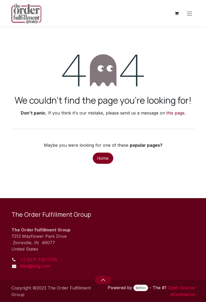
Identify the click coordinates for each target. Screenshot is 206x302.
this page (175, 113)
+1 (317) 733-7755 (38, 259)
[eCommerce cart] (176, 13)
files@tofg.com (35, 266)
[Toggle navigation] (189, 13)
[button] (103, 280)
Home (103, 158)
